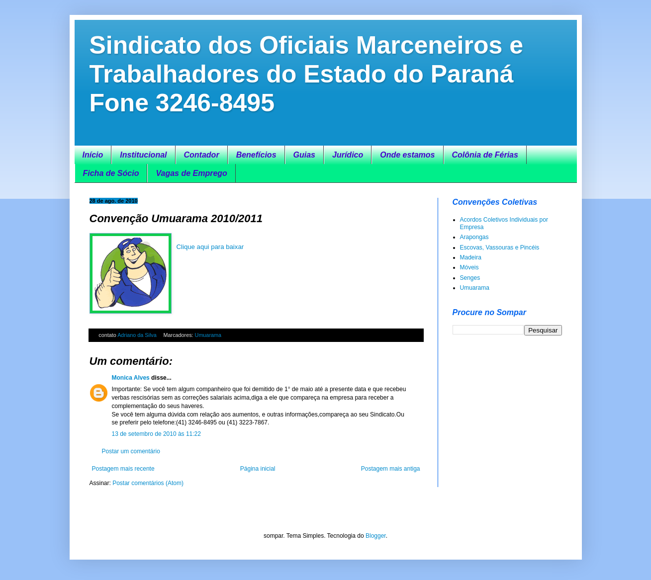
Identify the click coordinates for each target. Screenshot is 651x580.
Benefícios (256, 155)
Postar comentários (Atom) (148, 483)
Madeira (470, 257)
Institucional (143, 155)
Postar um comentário (131, 451)
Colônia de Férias (485, 155)
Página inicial (258, 468)
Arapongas (474, 237)
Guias (304, 155)
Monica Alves (131, 377)
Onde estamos (407, 155)
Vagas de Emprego (191, 173)
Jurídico (347, 155)
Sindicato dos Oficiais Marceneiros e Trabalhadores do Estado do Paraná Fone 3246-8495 (307, 74)
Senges (470, 277)
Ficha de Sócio (111, 173)
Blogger (376, 535)
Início (93, 155)
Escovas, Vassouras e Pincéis (500, 247)
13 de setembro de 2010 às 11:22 (156, 433)
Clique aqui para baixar (210, 246)
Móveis (469, 267)
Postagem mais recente (123, 468)
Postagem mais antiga (390, 468)
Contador (201, 155)
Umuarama (208, 335)
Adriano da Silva (137, 335)
